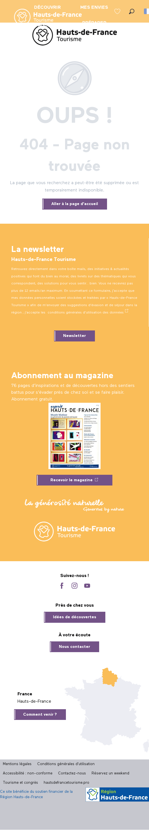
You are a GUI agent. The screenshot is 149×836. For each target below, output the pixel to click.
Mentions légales (17, 764)
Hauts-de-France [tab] (34, 701)
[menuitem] (43, 17)
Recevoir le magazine (71, 480)
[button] (132, 11)
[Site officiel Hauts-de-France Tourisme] (74, 36)
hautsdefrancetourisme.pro (66, 783)
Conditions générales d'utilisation (66, 764)
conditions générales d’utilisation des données (86, 312)
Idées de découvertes (74, 617)
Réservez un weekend (110, 773)
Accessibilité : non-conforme (27, 773)
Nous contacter (74, 647)
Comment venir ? (40, 715)
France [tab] (24, 694)
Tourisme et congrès (20, 783)
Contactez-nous (72, 773)
